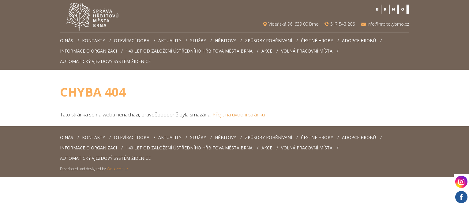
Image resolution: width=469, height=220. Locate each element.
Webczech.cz (117, 168)
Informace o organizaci (88, 51)
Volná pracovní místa (306, 51)
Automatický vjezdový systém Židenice (105, 61)
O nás (66, 40)
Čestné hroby (317, 40)
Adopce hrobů (359, 40)
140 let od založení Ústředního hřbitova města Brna (189, 51)
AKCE (266, 51)
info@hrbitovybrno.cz (388, 24)
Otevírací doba (131, 40)
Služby (198, 40)
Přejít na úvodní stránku (238, 114)
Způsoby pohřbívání (268, 40)
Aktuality (169, 40)
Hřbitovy (225, 40)
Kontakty (93, 40)
